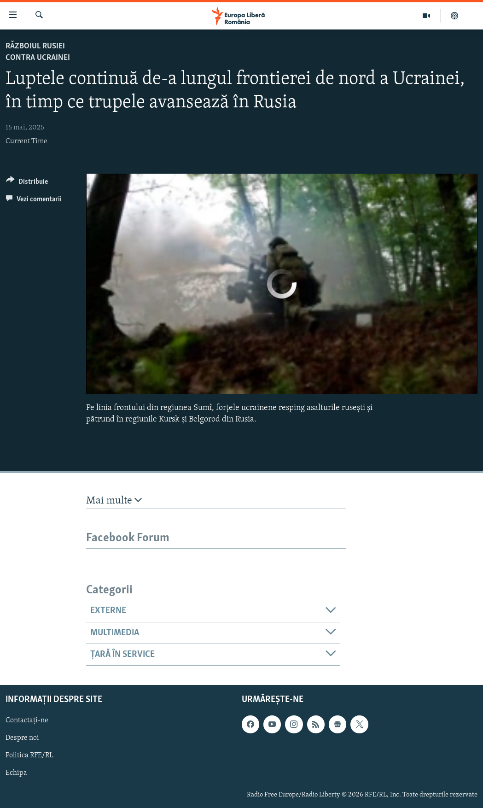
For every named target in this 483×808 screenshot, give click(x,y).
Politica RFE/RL (29, 756)
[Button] (27, 183)
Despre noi (22, 738)
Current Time (26, 141)
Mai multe (114, 500)
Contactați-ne (27, 721)
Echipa (16, 773)
